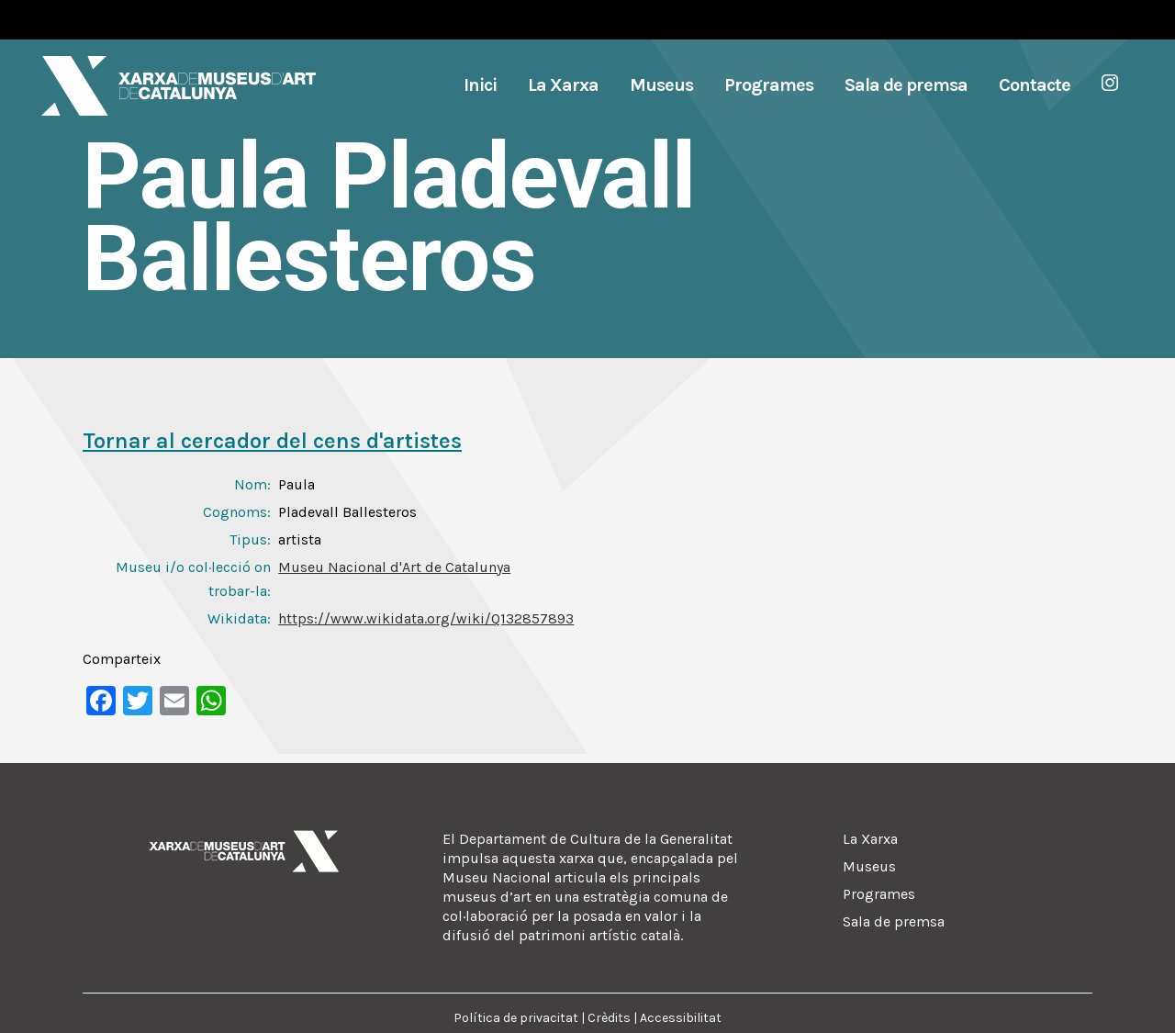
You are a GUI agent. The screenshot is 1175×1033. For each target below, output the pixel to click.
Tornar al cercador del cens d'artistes (272, 441)
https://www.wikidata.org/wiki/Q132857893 (426, 618)
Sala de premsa (894, 921)
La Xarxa (870, 839)
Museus (869, 866)
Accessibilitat (681, 1018)
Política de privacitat (515, 1018)
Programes (879, 894)
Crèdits (609, 1018)
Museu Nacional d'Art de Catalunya (394, 567)
